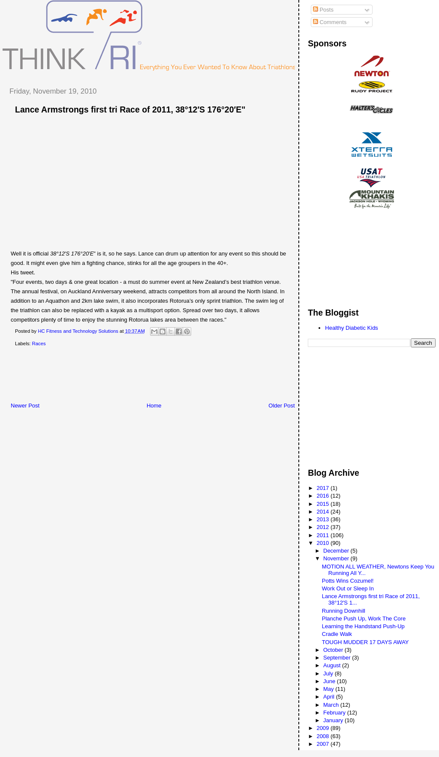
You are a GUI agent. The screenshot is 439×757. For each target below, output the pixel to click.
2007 (323, 744)
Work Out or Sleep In (348, 588)
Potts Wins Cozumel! (348, 581)
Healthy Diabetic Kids (351, 328)
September (337, 657)
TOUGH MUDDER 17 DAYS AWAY (365, 642)
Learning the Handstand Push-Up (363, 626)
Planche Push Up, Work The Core (364, 618)
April (329, 696)
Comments (329, 22)
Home (154, 405)
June (330, 681)
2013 (323, 519)
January (334, 720)
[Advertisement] (158, 376)
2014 (323, 511)
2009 (323, 728)
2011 (323, 535)
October (334, 650)
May (329, 689)
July (329, 673)
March (331, 705)
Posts (323, 9)
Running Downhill (343, 611)
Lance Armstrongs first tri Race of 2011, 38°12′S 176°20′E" (130, 109)
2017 (323, 488)
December (337, 550)
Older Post (281, 405)
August (332, 665)
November (337, 558)
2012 (323, 527)
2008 (323, 736)
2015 (323, 504)
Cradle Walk (337, 634)
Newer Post (25, 405)
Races (39, 343)
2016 (323, 496)
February (335, 712)
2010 (323, 543)
